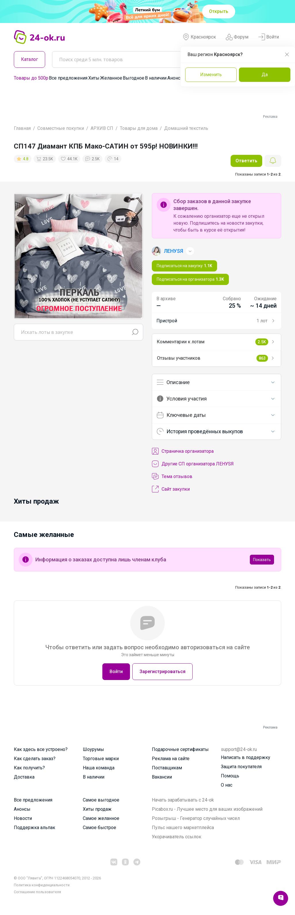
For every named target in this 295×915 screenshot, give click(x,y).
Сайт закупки (171, 489)
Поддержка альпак (34, 827)
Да (265, 74)
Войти (268, 37)
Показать (262, 559)
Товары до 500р (31, 78)
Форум (237, 37)
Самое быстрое (99, 827)
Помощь (230, 776)
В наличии (155, 78)
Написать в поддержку (245, 757)
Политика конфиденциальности (42, 885)
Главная (22, 128)
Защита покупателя (241, 766)
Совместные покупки (60, 128)
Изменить (211, 74)
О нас (226, 785)
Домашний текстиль (186, 128)
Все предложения (68, 78)
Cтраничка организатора (183, 451)
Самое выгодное (101, 800)
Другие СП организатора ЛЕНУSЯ (193, 464)
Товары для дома (139, 128)
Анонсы (175, 78)
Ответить (246, 160)
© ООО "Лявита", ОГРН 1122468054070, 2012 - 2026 (57, 878)
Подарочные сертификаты (180, 749)
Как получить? (29, 767)
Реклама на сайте (170, 758)
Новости (23, 818)
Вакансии (162, 777)
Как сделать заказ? (34, 758)
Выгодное (133, 78)
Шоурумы (93, 749)
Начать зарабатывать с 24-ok (183, 800)
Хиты (93, 78)
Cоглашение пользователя (37, 892)
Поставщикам (167, 767)
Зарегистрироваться (162, 671)
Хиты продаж (97, 809)
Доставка (24, 777)
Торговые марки (101, 758)
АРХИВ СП (102, 128)
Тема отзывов (172, 476)
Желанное (111, 78)
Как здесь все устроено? (41, 749)
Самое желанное (101, 818)
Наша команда (98, 767)
